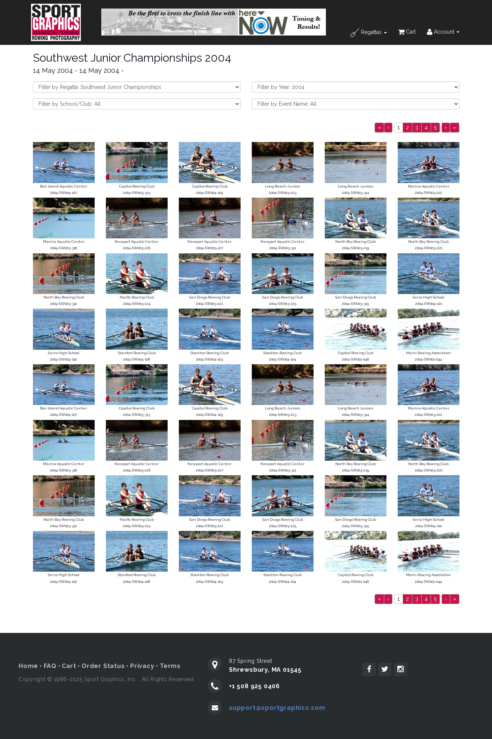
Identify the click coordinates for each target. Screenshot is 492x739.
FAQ (50, 666)
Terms (170, 666)
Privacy (142, 666)
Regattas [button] (368, 32)
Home (28, 666)
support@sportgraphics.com (277, 707)
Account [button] (443, 32)
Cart (407, 32)
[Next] (445, 128)
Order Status (103, 666)
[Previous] (379, 128)
